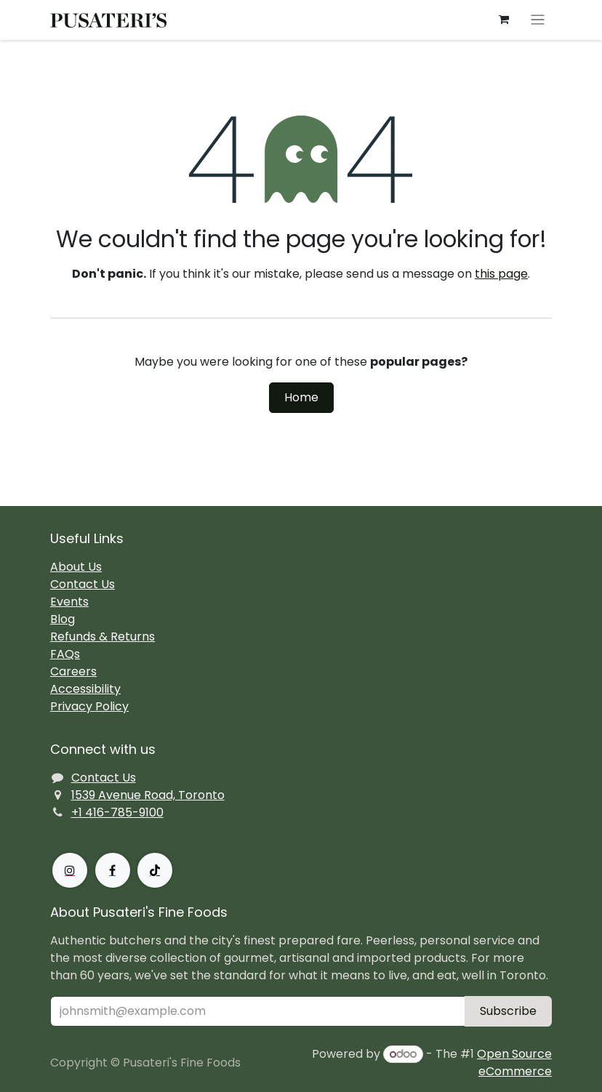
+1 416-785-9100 (117, 812)
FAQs (65, 654)
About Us (76, 566)
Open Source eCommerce (514, 1062)
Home (301, 397)
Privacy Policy (89, 706)
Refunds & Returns (102, 636)
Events (69, 601)
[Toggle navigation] (537, 20)
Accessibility (85, 689)
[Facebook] (112, 870)
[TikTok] (154, 870)
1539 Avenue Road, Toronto (148, 795)
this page (501, 273)
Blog (62, 619)
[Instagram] (69, 870)
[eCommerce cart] (504, 19)
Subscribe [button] (508, 1011)
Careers (73, 671)
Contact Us (82, 584)
